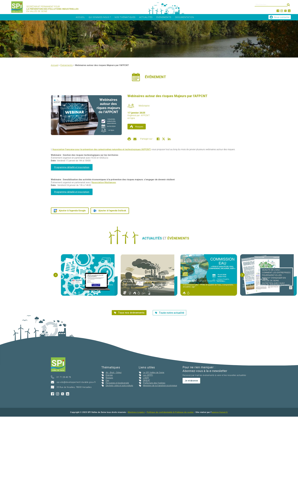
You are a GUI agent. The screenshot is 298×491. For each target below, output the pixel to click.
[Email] (135, 138)
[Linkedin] (169, 138)
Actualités (146, 17)
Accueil (80, 17)
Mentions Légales (136, 412)
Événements (163, 17)
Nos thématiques (125, 17)
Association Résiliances (104, 182)
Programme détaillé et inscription (71, 167)
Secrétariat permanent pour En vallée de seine (52, 9)
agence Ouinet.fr (220, 412)
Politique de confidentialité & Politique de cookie (170, 412)
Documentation (184, 17)
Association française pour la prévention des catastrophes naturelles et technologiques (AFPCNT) (102, 149)
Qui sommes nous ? (100, 17)
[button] (55, 275)
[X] (163, 138)
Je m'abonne (191, 380)
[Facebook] (158, 138)
